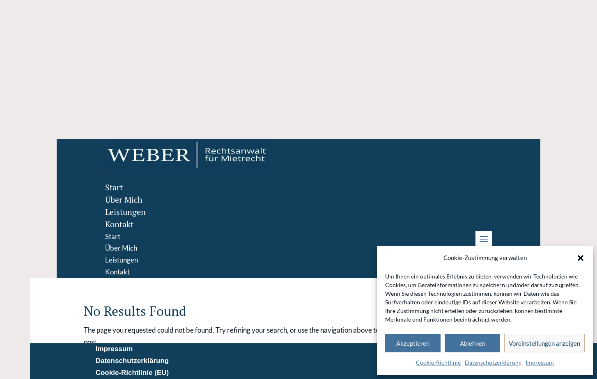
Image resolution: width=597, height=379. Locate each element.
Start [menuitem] (114, 187)
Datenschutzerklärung (493, 362)
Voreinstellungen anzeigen (544, 343)
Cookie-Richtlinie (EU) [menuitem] (132, 373)
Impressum (540, 362)
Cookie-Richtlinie (438, 362)
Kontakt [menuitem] (119, 224)
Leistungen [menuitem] (125, 211)
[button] (580, 258)
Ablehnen (472, 343)
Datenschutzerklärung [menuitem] (132, 361)
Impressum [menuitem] (114, 349)
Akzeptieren (412, 343)
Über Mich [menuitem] (123, 199)
